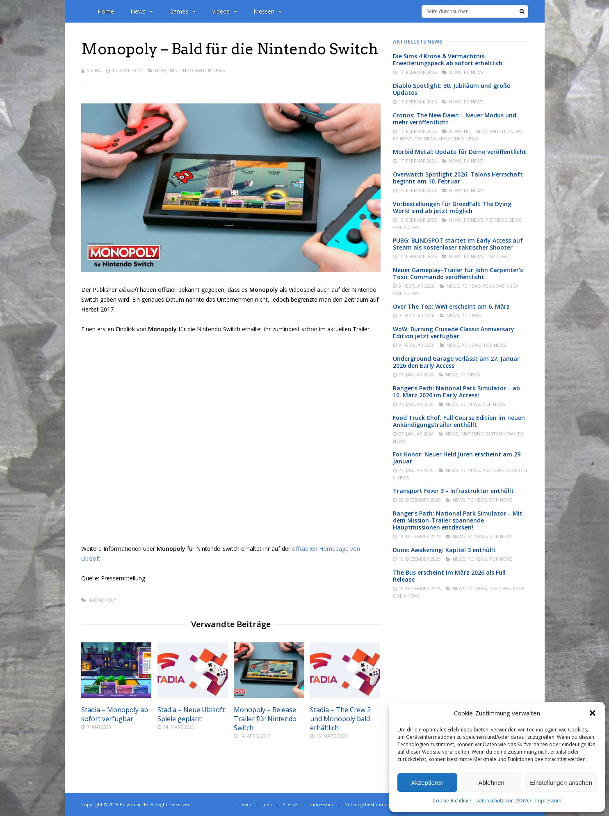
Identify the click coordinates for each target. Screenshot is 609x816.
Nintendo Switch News (197, 70)
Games (182, 11)
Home (106, 11)
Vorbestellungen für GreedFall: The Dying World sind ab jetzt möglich (452, 207)
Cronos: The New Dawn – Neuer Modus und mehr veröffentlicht (454, 118)
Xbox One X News (458, 138)
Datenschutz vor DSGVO (503, 800)
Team (245, 804)
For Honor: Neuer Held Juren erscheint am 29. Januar (457, 457)
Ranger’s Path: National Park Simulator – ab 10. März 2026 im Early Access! (456, 391)
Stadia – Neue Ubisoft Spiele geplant (191, 714)
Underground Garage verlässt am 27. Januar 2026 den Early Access (456, 362)
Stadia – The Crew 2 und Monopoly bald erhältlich (340, 718)
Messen (267, 11)
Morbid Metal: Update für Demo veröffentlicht (459, 152)
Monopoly (103, 600)
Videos (224, 11)
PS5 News (425, 138)
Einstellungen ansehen (561, 782)
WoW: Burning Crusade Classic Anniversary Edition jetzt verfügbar (453, 332)
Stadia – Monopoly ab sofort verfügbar (114, 714)
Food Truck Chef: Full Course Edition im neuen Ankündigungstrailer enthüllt (459, 421)
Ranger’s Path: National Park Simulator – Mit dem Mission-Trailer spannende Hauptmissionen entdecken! (457, 520)
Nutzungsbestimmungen (371, 804)
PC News (473, 72)
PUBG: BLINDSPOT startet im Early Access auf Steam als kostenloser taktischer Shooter (458, 243)
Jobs (266, 804)
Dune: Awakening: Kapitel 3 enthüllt (444, 550)
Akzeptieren (427, 782)
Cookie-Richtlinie (452, 800)
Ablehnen (491, 782)
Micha (94, 70)
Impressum (548, 800)
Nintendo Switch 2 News (493, 131)
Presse (290, 804)
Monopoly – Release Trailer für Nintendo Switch (265, 718)
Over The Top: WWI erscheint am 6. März (451, 306)
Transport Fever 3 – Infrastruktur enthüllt (453, 491)
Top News (497, 256)
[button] (592, 713)
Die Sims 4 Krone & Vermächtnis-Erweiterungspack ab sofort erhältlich (447, 59)
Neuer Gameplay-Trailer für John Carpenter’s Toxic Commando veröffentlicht (458, 273)
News (141, 11)
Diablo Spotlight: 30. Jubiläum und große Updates (451, 89)
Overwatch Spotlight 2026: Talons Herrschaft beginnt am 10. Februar (458, 177)
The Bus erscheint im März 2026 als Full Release (449, 575)
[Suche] (521, 11)
